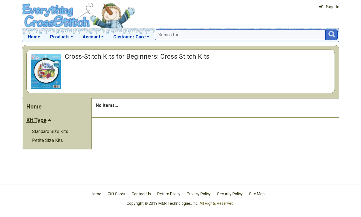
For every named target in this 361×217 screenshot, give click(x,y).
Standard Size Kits (50, 131)
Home (34, 37)
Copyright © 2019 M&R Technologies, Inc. (162, 203)
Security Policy (230, 194)
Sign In (329, 6)
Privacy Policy (199, 194)
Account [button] (91, 37)
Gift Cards (116, 194)
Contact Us (141, 194)
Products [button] (60, 37)
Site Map (257, 194)
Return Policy (168, 194)
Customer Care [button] (129, 37)
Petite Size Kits (47, 140)
